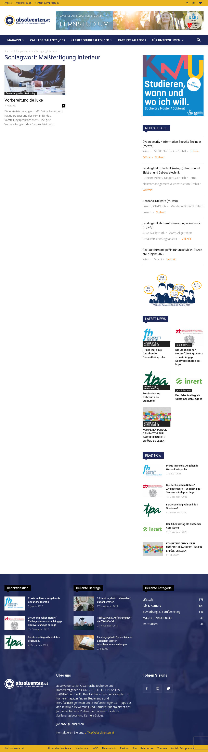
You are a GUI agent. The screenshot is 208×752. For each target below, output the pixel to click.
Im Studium (150, 624)
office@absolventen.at (99, 732)
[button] (199, 40)
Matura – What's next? (157, 618)
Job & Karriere (184, 344)
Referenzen (147, 748)
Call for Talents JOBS (47, 40)
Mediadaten (82, 748)
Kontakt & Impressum (47, 2)
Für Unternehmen (167, 40)
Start (7, 51)
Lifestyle (148, 599)
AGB (95, 748)
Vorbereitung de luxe (23, 100)
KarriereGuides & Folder (91, 40)
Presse (8, 2)
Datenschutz (109, 748)
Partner (124, 748)
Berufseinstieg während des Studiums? (151, 397)
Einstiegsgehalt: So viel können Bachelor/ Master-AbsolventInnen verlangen (114, 641)
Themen (162, 748)
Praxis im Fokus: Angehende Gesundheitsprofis (154, 353)
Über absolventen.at (60, 748)
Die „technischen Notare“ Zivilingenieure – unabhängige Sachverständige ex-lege (189, 357)
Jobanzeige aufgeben (70, 724)
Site (135, 748)
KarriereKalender (132, 40)
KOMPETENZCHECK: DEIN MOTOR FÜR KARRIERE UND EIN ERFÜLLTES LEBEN (184, 547)
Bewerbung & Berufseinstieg (21, 93)
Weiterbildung (23, 2)
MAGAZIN (15, 40)
